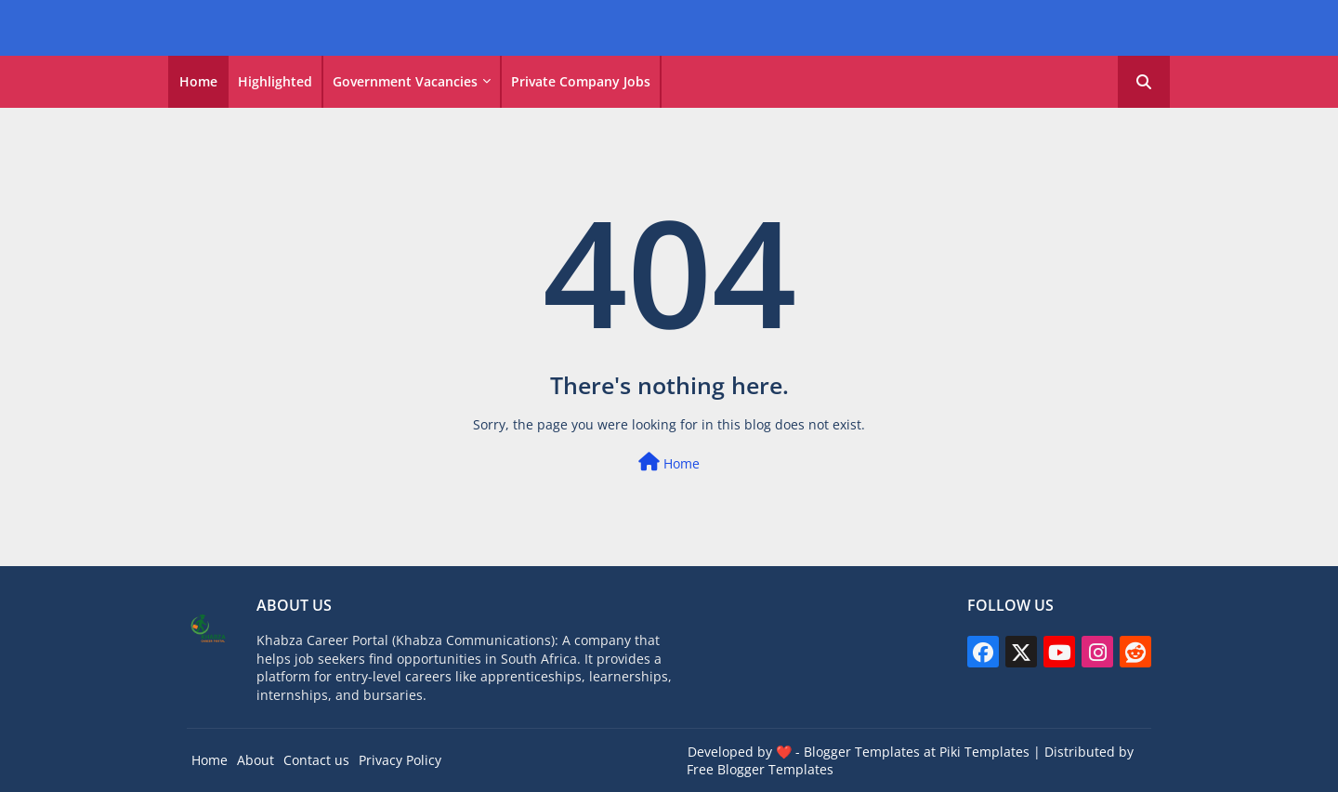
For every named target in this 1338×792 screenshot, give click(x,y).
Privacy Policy (400, 760)
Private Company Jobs (580, 81)
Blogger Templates (862, 751)
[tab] (198, 82)
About (255, 760)
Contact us (316, 760)
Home (198, 81)
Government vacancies (405, 81)
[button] (1144, 82)
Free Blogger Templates (760, 769)
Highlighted (275, 81)
